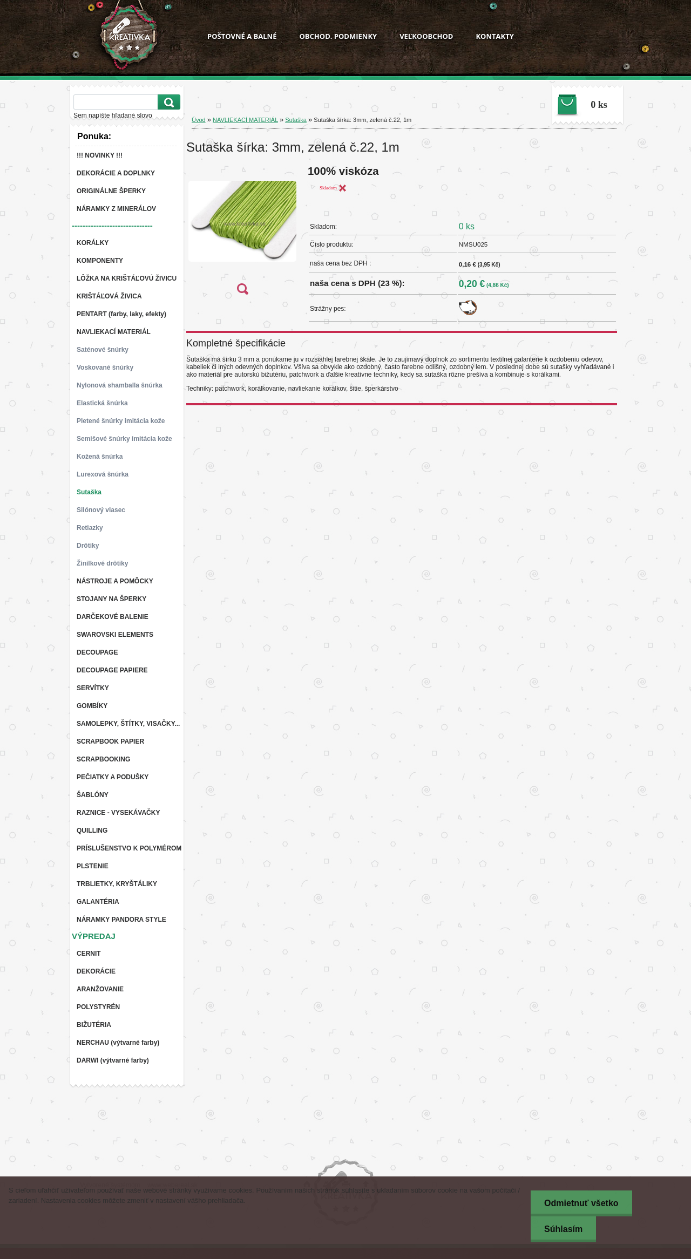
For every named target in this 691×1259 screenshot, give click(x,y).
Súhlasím (563, 1229)
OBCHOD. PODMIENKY (338, 36)
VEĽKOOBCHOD (426, 36)
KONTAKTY (494, 36)
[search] (167, 102)
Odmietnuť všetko (581, 1203)
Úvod (199, 120)
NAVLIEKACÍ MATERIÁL (245, 120)
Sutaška (296, 120)
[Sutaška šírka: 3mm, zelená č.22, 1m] (242, 233)
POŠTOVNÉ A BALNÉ (241, 36)
